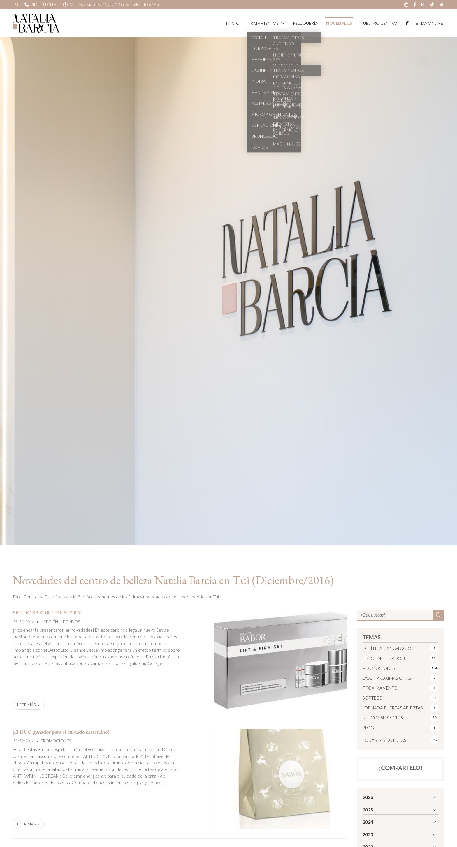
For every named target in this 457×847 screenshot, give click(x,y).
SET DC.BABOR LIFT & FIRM (47, 613)
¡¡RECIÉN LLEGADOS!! (62, 621)
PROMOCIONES (56, 740)
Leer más (26, 704)
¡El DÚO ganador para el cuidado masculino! (61, 732)
